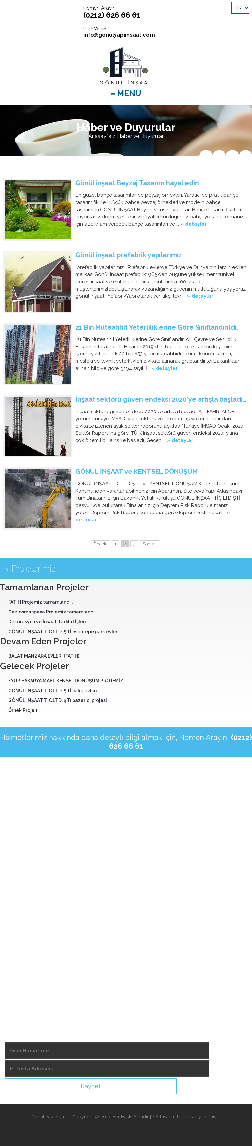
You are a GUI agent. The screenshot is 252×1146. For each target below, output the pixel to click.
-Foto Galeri (20, 975)
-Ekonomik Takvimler (30, 964)
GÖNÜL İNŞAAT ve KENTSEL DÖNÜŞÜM (136, 471)
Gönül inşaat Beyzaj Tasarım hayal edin (137, 183)
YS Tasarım (164, 1116)
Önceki (100, 543)
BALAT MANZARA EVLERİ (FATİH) (43, 656)
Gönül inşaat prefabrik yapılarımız (128, 255)
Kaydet (91, 1086)
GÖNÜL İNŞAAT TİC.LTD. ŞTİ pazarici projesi (57, 700)
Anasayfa (99, 136)
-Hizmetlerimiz (23, 908)
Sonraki (150, 543)
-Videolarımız (22, 931)
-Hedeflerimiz (22, 919)
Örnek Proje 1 (23, 710)
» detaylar (193, 224)
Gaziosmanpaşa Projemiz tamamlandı (51, 611)
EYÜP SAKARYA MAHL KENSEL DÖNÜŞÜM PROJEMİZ (65, 680)
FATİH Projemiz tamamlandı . (40, 602)
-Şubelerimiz (21, 942)
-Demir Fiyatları (24, 953)
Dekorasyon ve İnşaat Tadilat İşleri (47, 621)
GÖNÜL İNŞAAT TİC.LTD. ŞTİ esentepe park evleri (63, 631)
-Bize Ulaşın (20, 986)
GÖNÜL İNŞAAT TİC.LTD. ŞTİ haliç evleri (52, 690)
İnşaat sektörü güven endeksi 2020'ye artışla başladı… (160, 399)
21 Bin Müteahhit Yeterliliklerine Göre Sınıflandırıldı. (156, 327)
